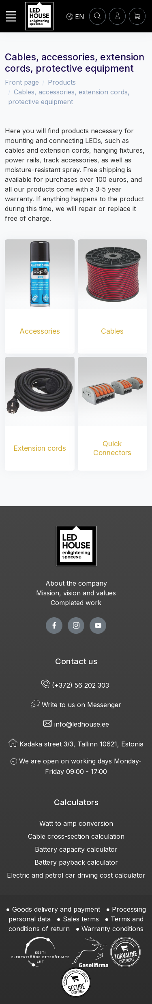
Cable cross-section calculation (76, 836)
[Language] (75, 16)
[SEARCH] (97, 16)
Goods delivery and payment (56, 909)
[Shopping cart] (137, 16)
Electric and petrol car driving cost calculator (76, 875)
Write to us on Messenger (76, 705)
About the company (76, 583)
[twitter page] (76, 625)
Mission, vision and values (76, 593)
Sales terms (81, 919)
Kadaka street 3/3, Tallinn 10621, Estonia (76, 744)
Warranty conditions (112, 929)
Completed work (76, 603)
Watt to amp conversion (76, 823)
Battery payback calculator (76, 862)
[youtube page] (98, 625)
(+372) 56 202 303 (76, 685)
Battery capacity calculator (76, 849)
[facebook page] (54, 625)
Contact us (76, 661)
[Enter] (117, 16)
